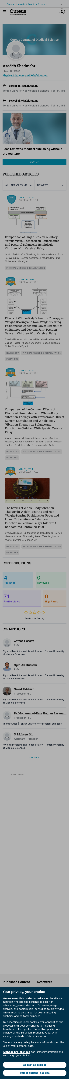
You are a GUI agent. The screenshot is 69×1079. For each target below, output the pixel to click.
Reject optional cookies (35, 1072)
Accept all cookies (34, 1064)
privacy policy (21, 1042)
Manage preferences (16, 1051)
